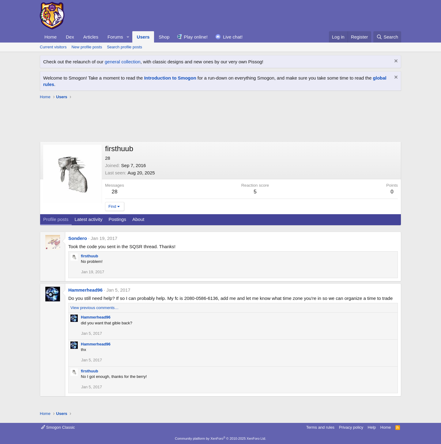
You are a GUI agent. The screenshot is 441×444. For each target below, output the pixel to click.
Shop (164, 36)
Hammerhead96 (85, 290)
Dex (70, 36)
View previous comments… (94, 307)
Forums (115, 36)
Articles (90, 36)
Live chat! (233, 36)
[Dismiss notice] (395, 61)
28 (115, 192)
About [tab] (138, 219)
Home (50, 36)
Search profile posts (124, 47)
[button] (128, 37)
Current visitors (53, 47)
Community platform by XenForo (220, 438)
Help (372, 427)
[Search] (387, 37)
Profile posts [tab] (56, 219)
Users (143, 36)
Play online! (196, 36)
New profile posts (86, 47)
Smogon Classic (58, 427)
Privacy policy (351, 427)
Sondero (77, 238)
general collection (123, 61)
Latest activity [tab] (89, 219)
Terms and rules (320, 427)
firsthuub (89, 256)
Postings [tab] (117, 219)
